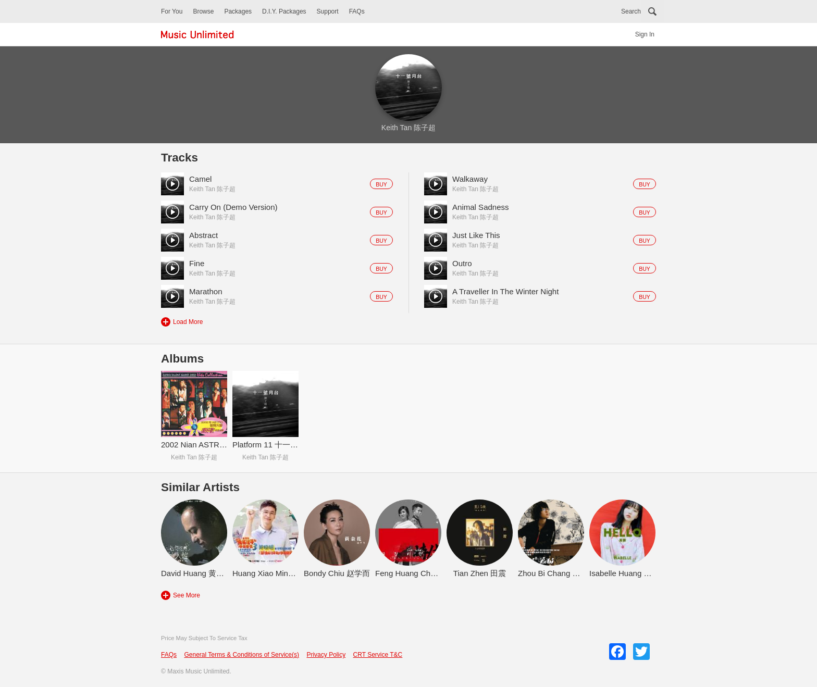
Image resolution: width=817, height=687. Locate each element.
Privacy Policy (325, 654)
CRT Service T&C (378, 654)
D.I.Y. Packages (284, 11)
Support (328, 11)
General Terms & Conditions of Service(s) (241, 654)
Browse (203, 11)
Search (631, 11)
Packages (238, 11)
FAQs (357, 11)
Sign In (644, 34)
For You (171, 11)
